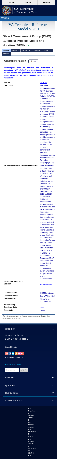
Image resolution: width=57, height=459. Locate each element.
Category (47, 50)
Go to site (43, 83)
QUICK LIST (11, 385)
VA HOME (9, 378)
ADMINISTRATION (13, 400)
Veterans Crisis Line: (14, 335)
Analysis (6, 54)
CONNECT (10, 329)
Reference (26, 50)
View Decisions (46, 284)
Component (37, 50)
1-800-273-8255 (12, 339)
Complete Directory (14, 357)
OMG (42, 308)
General (6, 50)
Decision (15, 50)
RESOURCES (11, 393)
